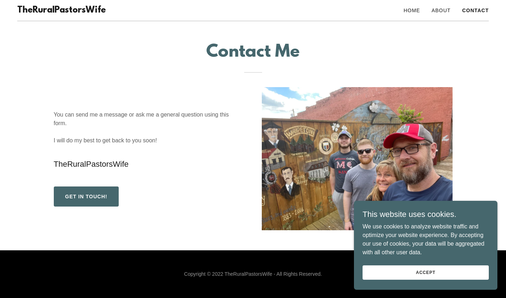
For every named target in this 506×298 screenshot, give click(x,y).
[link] (61, 11)
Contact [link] (475, 10)
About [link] (440, 10)
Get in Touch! (86, 196)
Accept (425, 282)
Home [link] (411, 10)
